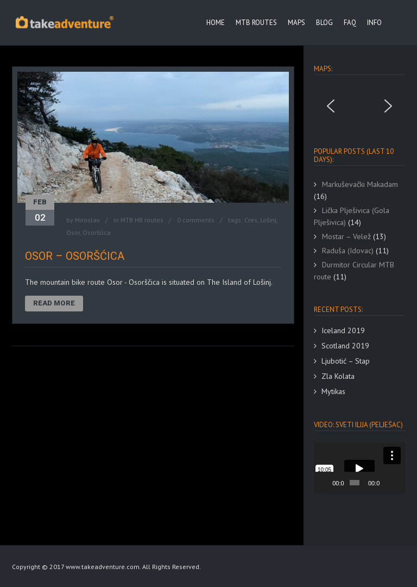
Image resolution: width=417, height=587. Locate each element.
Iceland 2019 (343, 330)
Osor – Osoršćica (74, 256)
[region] (359, 106)
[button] (330, 106)
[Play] (328, 482)
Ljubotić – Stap (345, 361)
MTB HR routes (142, 220)
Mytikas (333, 391)
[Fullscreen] (398, 482)
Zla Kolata (338, 376)
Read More (54, 303)
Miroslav (87, 220)
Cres (250, 220)
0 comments (195, 220)
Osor (73, 232)
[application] (359, 468)
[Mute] (388, 482)
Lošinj (268, 220)
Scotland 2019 (345, 346)
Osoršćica (97, 232)
